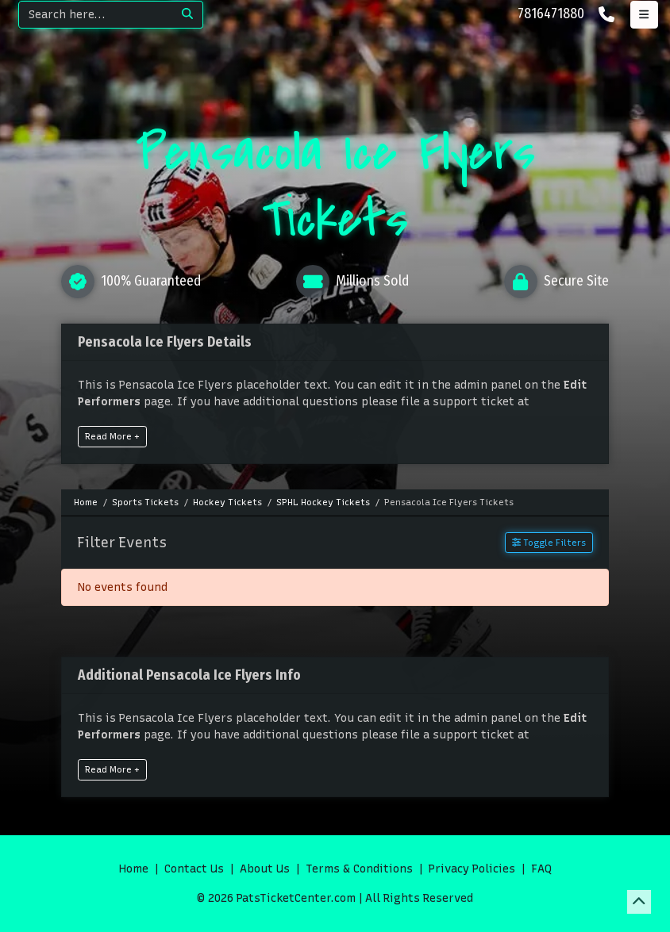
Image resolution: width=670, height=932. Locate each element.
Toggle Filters (549, 542)
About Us (265, 869)
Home (133, 869)
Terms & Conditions (359, 869)
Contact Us (194, 869)
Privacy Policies (472, 869)
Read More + (112, 436)
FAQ (541, 869)
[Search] (95, 15)
